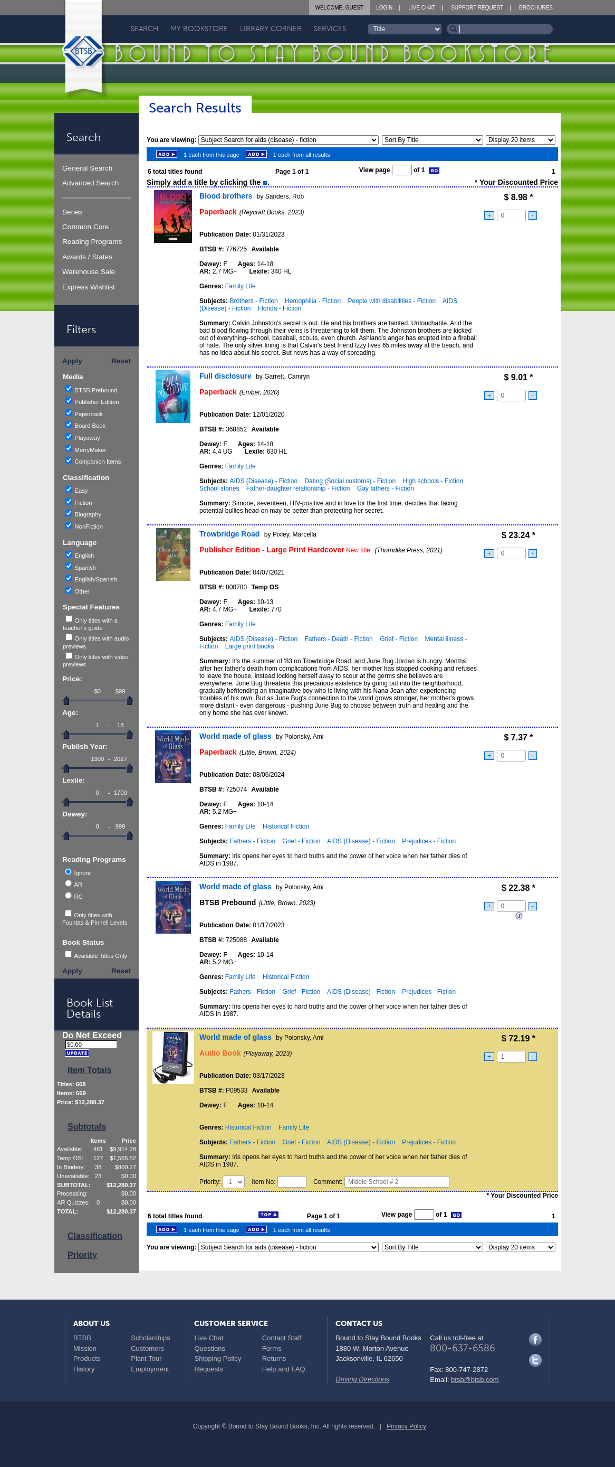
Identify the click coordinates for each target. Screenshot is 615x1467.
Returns (274, 1358)
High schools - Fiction (432, 481)
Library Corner (271, 28)
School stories (219, 488)
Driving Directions (362, 1379)
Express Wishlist (88, 287)
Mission (85, 1348)
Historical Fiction (286, 826)
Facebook (535, 1339)
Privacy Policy (406, 1426)
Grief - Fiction (399, 639)
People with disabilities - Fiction (392, 301)
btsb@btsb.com (475, 1380)
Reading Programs (92, 242)
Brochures (536, 8)
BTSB (82, 1338)
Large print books (249, 646)
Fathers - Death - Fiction (338, 639)
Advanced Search (90, 183)
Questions (209, 1348)
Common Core (85, 227)
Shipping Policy (217, 1358)
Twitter (535, 1360)
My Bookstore (199, 28)
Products (86, 1358)
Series (72, 212)
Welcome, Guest (339, 8)
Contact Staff (282, 1338)
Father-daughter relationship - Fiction (298, 488)
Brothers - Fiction (253, 301)
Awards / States (87, 257)
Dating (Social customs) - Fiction (350, 481)
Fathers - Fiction (252, 841)
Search (144, 28)
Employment (150, 1369)
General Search (87, 168)
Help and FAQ (283, 1369)
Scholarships (150, 1338)
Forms (272, 1348)
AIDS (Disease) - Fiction (263, 481)
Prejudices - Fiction (429, 841)
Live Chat (421, 8)
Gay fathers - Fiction (385, 488)
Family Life (240, 286)
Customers (147, 1348)
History (83, 1369)
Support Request (477, 8)
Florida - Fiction (280, 308)
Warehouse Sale (88, 272)
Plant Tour (146, 1358)
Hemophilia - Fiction (313, 301)
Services (330, 28)
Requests (208, 1369)
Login (384, 8)
